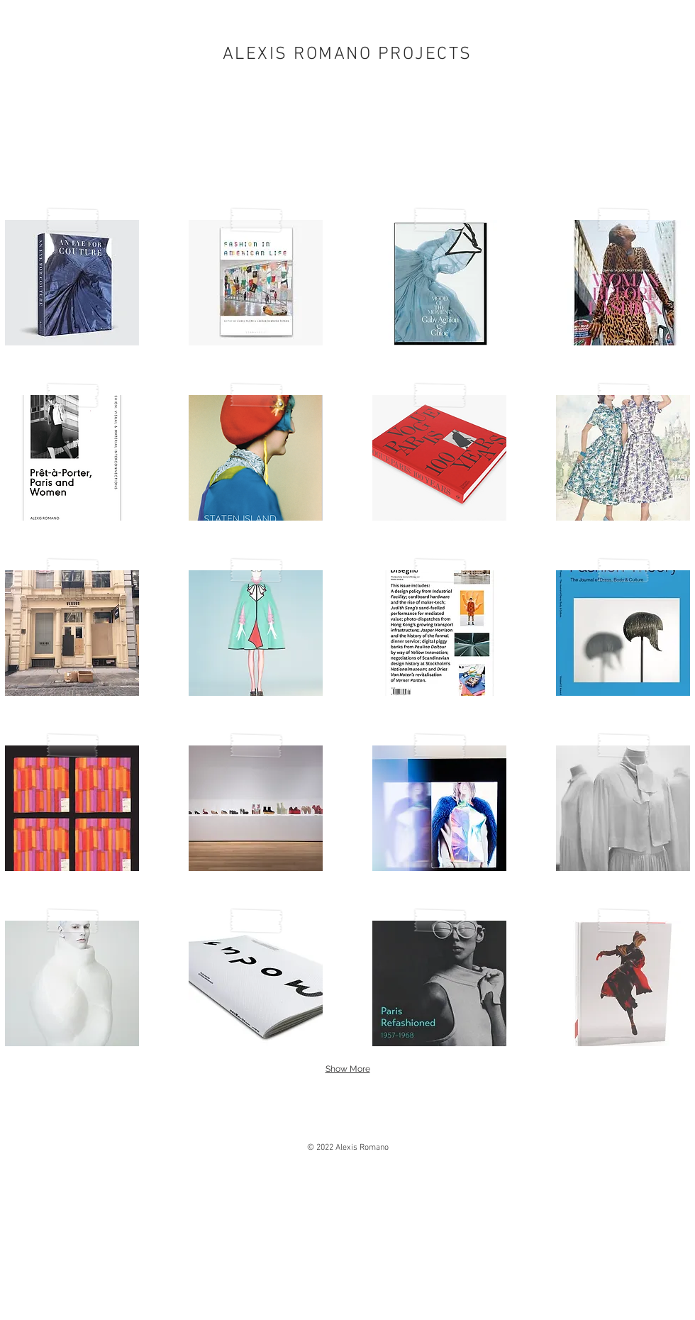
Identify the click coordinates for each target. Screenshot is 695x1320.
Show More (348, 1069)
